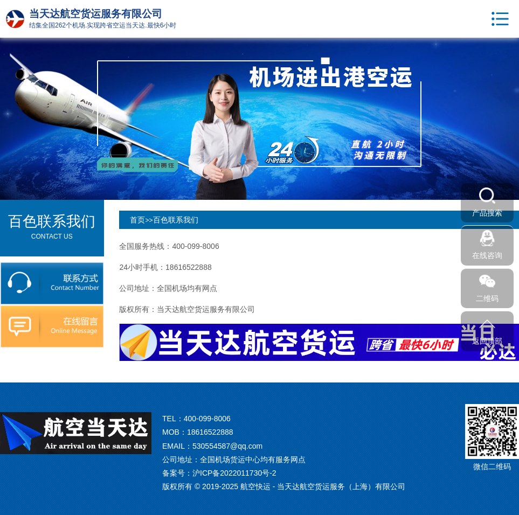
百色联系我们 (175, 219)
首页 (137, 219)
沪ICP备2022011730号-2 (234, 473)
